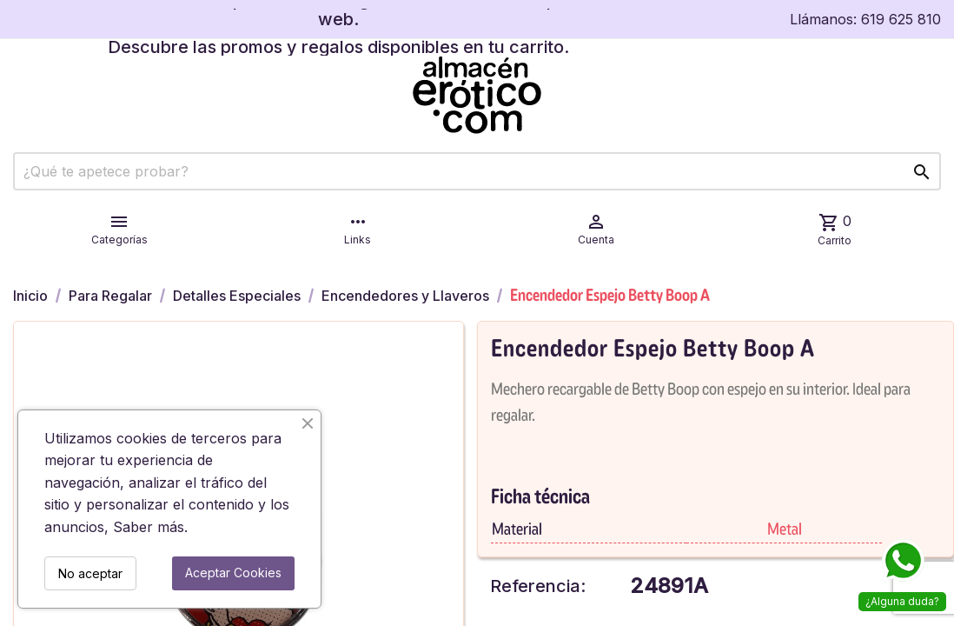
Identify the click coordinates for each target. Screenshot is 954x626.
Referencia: (538, 586)
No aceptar (90, 573)
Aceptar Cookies (233, 572)
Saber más (148, 527)
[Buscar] (477, 171)
